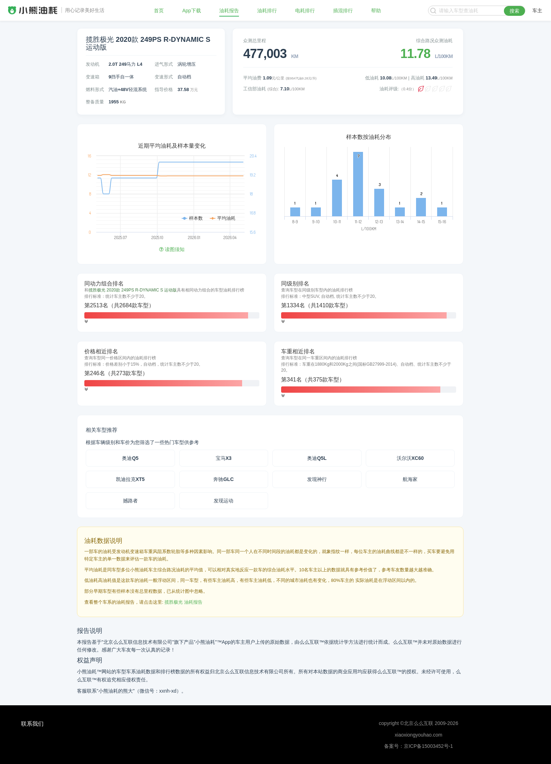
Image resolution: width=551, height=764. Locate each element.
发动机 (92, 64)
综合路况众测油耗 (434, 40)
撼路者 (130, 500)
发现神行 (317, 479)
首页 (159, 10)
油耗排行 (267, 10)
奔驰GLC (223, 479)
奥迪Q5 (130, 458)
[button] (86, 322)
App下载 (191, 10)
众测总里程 (254, 40)
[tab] (171, 302)
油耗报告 (229, 10)
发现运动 (223, 500)
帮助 (376, 10)
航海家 (410, 479)
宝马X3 (224, 458)
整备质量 (95, 101)
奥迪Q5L (316, 458)
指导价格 (164, 89)
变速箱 (92, 76)
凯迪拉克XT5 (130, 479)
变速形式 (164, 76)
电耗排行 (305, 10)
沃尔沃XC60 (410, 458)
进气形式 (164, 64)
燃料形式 (95, 89)
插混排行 (343, 10)
